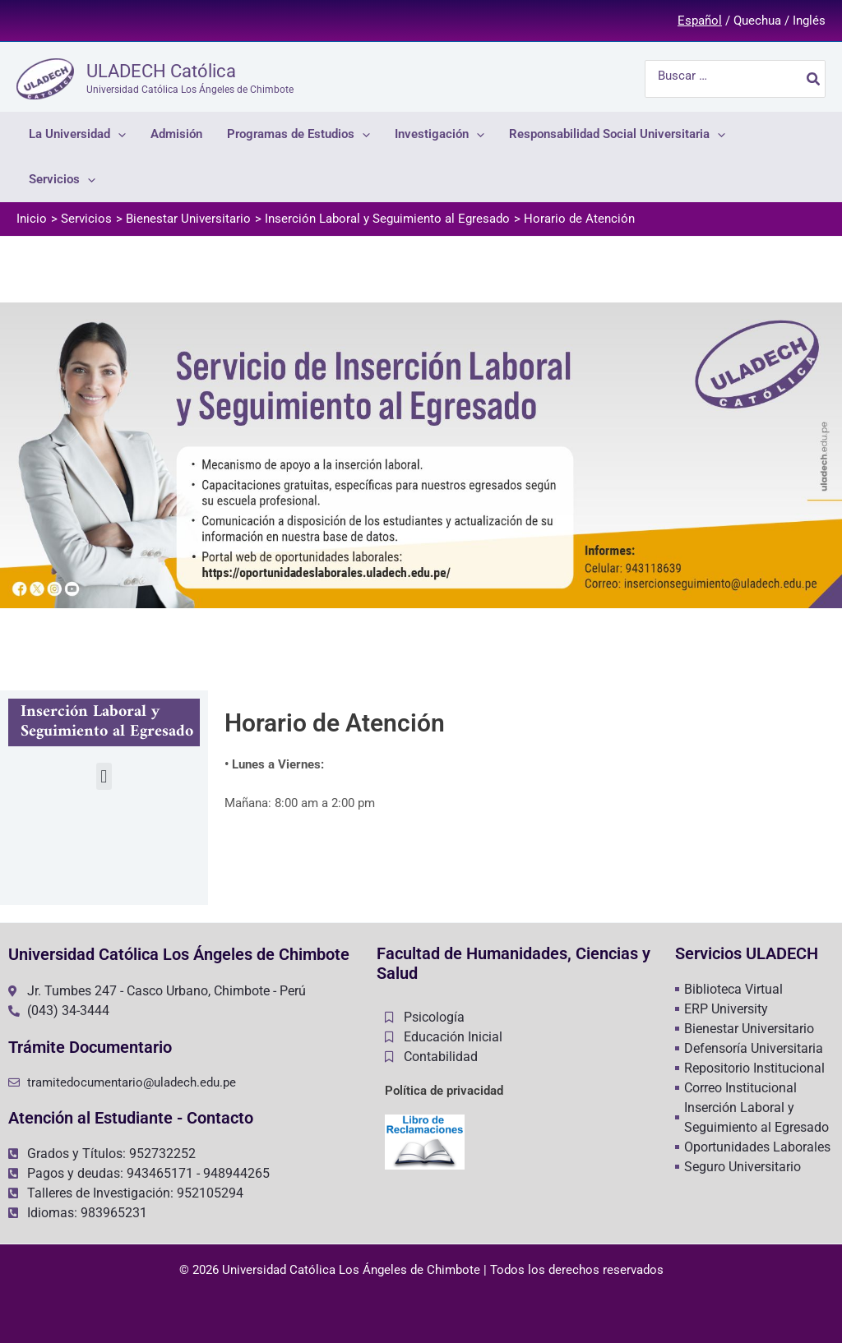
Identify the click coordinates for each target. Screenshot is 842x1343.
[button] (104, 776)
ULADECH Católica (161, 71)
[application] (118, 134)
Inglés (809, 20)
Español (700, 20)
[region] (421, 455)
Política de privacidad (444, 1090)
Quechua (757, 20)
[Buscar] (814, 79)
